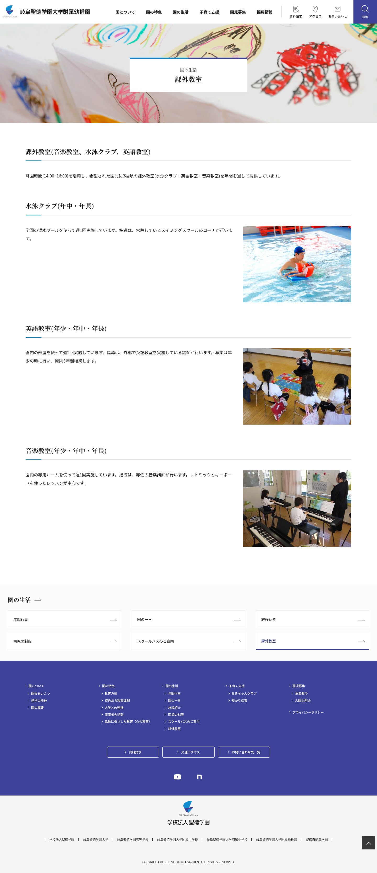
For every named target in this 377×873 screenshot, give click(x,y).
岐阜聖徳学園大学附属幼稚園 (276, 839)
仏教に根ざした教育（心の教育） (128, 721)
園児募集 (238, 12)
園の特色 (154, 12)
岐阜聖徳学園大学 (95, 839)
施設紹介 (268, 619)
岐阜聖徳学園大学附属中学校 (177, 839)
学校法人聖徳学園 (61, 839)
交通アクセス (190, 752)
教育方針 (111, 693)
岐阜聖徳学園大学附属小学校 (227, 839)
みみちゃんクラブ (244, 693)
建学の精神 (39, 700)
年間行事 (20, 619)
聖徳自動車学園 (317, 839)
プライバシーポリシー (308, 712)
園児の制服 (22, 641)
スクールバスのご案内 (155, 641)
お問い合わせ (337, 12)
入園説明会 (303, 700)
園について (125, 12)
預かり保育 (239, 700)
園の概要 (37, 707)
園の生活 (180, 12)
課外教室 (268, 640)
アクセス (315, 12)
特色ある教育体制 (117, 700)
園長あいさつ (40, 693)
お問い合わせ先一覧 (246, 752)
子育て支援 (209, 12)
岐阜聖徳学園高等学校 (132, 839)
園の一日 (144, 619)
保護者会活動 (114, 715)
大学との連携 (114, 707)
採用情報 (265, 12)
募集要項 (301, 693)
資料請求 (296, 12)
